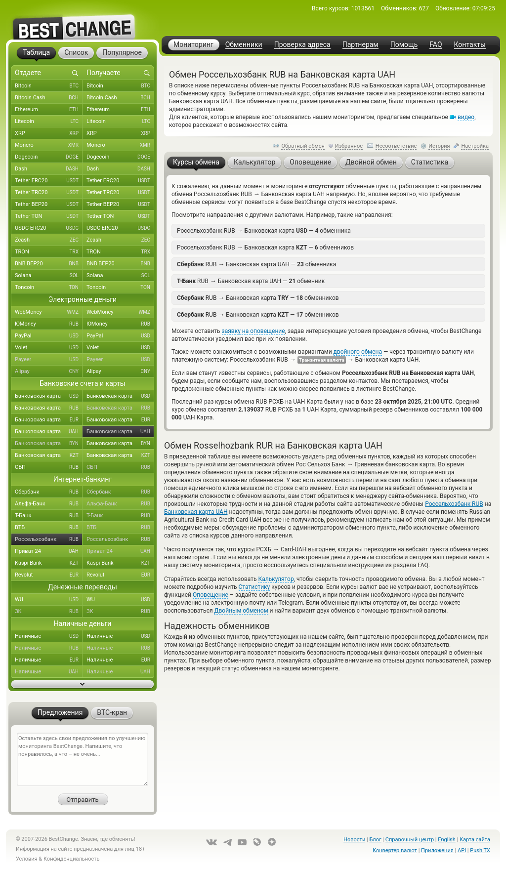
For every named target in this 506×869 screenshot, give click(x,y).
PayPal (49, 336)
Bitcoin (49, 86)
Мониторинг (193, 44)
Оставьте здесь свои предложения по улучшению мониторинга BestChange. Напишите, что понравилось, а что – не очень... (82, 759)
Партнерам (360, 44)
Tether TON (49, 216)
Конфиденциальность (71, 859)
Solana (49, 276)
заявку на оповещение (253, 331)
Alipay (49, 371)
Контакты (470, 44)
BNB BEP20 (49, 264)
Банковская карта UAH (195, 511)
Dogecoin (49, 157)
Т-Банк (49, 516)
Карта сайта (475, 839)
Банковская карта (49, 396)
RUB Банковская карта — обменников (258, 297)
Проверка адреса (302, 44)
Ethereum (49, 110)
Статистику (254, 586)
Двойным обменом (241, 610)
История (439, 146)
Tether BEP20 (49, 204)
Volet (49, 348)
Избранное (349, 146)
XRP (49, 133)
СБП (49, 467)
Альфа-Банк (49, 504)
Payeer (49, 360)
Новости (354, 839)
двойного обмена (358, 351)
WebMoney (49, 312)
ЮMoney (49, 324)
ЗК (49, 612)
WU (49, 600)
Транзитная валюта (321, 360)
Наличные (49, 636)
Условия (27, 859)
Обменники (243, 44)
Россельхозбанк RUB (454, 503)
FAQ (435, 44)
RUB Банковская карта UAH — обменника (256, 264)
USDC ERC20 (49, 228)
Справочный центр (409, 839)
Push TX (480, 850)
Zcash (49, 240)
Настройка (475, 146)
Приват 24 (49, 551)
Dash (49, 169)
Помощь (404, 44)
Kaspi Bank (49, 563)
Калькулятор (276, 579)
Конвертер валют (395, 850)
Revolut (49, 575)
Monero (49, 145)
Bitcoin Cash (49, 98)
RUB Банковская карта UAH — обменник (251, 281)
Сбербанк (49, 492)
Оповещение (210, 594)
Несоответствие (396, 146)
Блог (375, 839)
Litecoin (49, 121)
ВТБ (49, 528)
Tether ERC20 (49, 181)
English (447, 839)
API (462, 850)
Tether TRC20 (49, 193)
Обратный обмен (303, 146)
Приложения (437, 850)
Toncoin (49, 287)
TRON (49, 252)
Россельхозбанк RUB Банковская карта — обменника (264, 230)
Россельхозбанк (49, 539)
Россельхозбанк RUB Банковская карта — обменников (265, 247)
